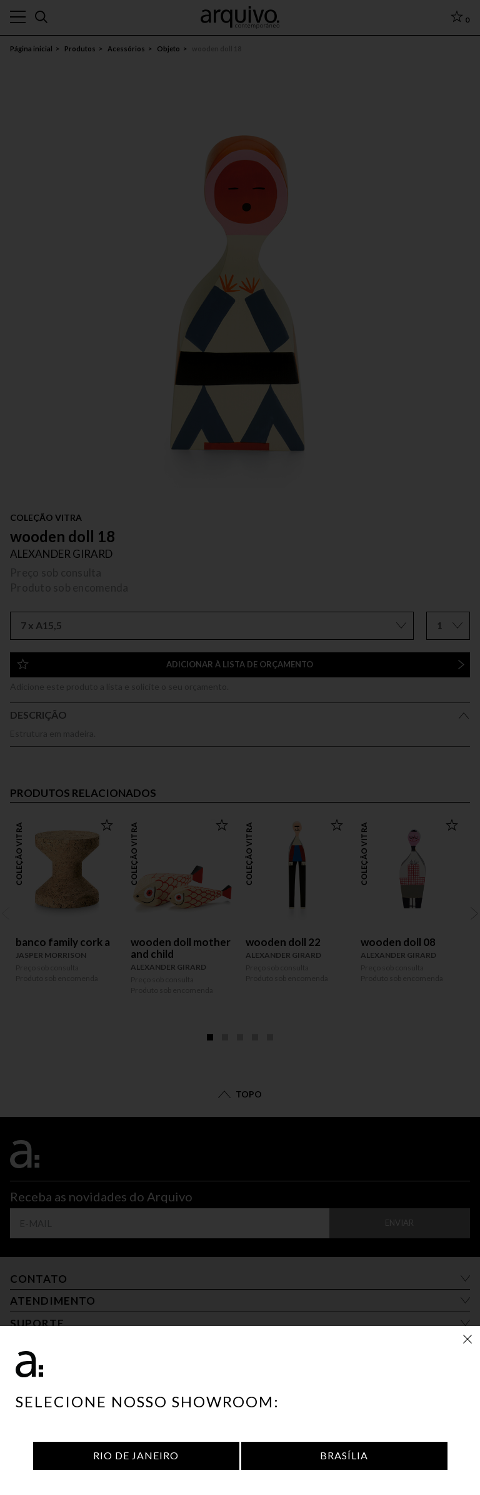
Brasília (344, 1455)
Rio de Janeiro (136, 1455)
